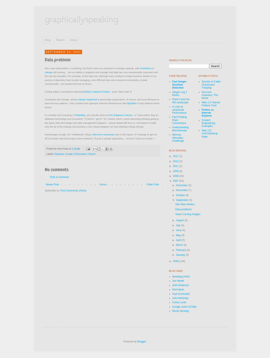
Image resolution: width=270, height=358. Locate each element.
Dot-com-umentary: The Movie (210, 95)
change (49, 72)
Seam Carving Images (187, 214)
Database (59, 154)
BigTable (131, 103)
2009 (176, 171)
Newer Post (52, 184)
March (180, 245)
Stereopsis (178, 289)
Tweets (60, 40)
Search (92, 154)
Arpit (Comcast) (181, 293)
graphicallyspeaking (81, 19)
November (182, 190)
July (178, 225)
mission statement (87, 99)
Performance (80, 154)
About (73, 40)
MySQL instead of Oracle (96, 91)
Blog (48, 40)
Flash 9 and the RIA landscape (181, 101)
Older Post (153, 184)
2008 (176, 176)
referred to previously (103, 134)
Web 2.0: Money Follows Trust (211, 104)
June (179, 230)
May (178, 235)
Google (69, 154)
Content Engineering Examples (208, 123)
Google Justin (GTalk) (184, 306)
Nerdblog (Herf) (181, 276)
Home (103, 184)
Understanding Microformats (180, 129)
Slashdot (80, 115)
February (181, 250)
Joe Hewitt (178, 280)
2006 (176, 261)
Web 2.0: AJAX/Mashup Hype (210, 133)
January (181, 254)
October (181, 195)
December (182, 185)
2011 (176, 166)
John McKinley (180, 298)
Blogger (141, 341)
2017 (176, 156)
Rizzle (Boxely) (180, 311)
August (180, 220)
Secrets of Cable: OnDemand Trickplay (211, 84)
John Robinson (180, 285)
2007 (176, 180)
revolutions (145, 68)
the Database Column (120, 115)
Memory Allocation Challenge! (178, 137)
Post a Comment (59, 177)
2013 (176, 161)
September (182, 200)
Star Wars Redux (184, 204)
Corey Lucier (179, 302)
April (179, 240)
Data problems (183, 209)
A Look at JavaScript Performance (179, 109)
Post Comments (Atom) (73, 190)
